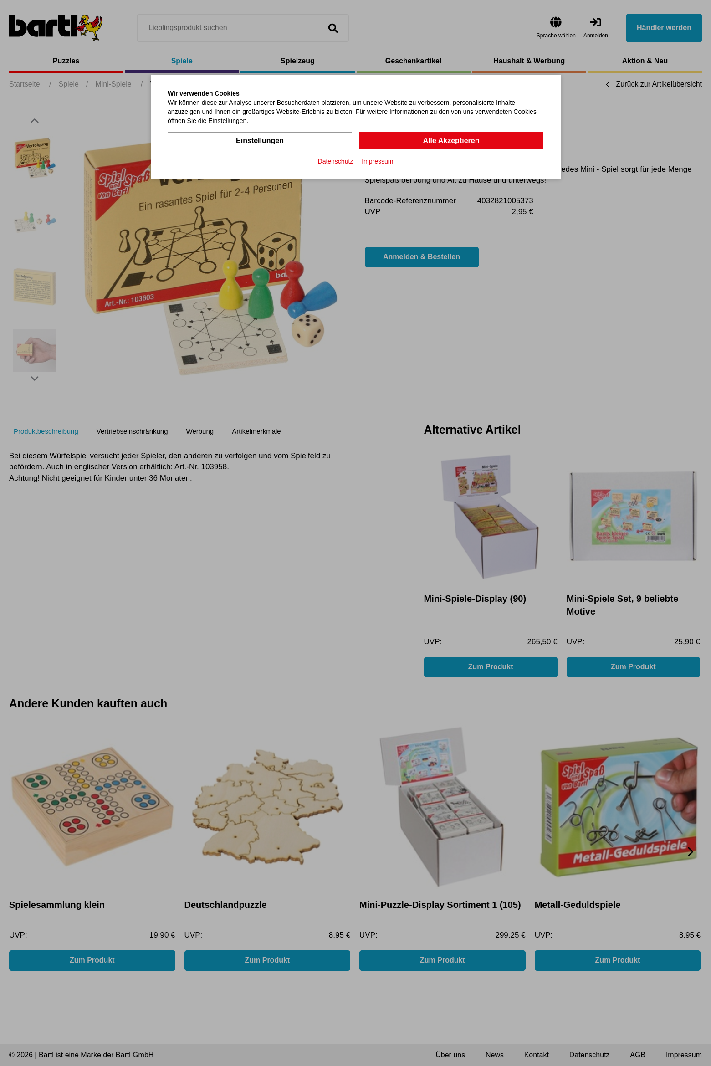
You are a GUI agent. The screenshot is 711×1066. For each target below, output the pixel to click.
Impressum (377, 161)
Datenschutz (335, 161)
